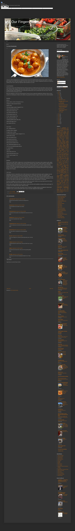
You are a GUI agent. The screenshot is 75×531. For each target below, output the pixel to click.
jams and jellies (62, 160)
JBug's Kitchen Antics (61, 445)
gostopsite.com (11, 205)
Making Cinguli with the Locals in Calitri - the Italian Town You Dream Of (65, 426)
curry (65, 144)
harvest (58, 157)
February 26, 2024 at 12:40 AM (21, 223)
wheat (64, 190)
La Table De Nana (61, 295)
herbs (60, 157)
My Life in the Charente (62, 401)
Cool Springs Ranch (61, 216)
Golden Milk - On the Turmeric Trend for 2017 (63, 101)
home (68, 157)
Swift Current (62, 182)
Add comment (9, 259)
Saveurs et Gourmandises (62, 227)
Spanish (62, 180)
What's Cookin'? (60, 446)
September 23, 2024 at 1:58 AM (17, 235)
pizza (57, 171)
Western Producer (60, 190)
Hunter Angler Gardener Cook (63, 250)
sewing (68, 177)
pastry (65, 169)
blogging (58, 131)
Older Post (51, 288)
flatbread (63, 150)
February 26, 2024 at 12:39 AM (19, 217)
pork (59, 171)
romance (66, 173)
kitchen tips (67, 161)
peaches (67, 169)
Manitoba (64, 164)
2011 (59, 120)
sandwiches (67, 174)
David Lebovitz (60, 253)
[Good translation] (3, 7)
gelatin (59, 155)
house (58, 158)
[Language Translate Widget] (62, 86)
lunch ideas (62, 163)
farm (68, 148)
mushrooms (67, 167)
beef (68, 129)
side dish (61, 178)
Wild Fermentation (60, 455)
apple (68, 127)
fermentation (67, 149)
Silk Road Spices (60, 459)
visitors (62, 189)
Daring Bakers (59, 145)
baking (62, 128)
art (60, 128)
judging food (60, 161)
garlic (57, 155)
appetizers (64, 127)
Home (7, 41)
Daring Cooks (66, 145)
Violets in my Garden (62, 188)
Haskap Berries (60, 211)
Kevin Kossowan (61, 348)
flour (65, 150)
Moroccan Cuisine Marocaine (63, 382)
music (57, 168)
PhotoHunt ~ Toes (65, 431)
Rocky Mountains (60, 173)
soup (65, 179)
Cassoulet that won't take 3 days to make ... (63, 110)
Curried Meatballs (61, 103)
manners (67, 164)
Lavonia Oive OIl (60, 456)
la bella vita (60, 245)
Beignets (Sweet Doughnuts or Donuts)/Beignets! (65, 384)
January (60, 98)
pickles (68, 170)
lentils (66, 162)
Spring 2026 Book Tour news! (62, 254)
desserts (61, 146)
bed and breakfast (64, 129)
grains (60, 156)
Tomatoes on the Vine (61, 364)
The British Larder (61, 419)
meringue (62, 165)
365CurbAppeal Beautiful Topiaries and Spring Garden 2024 (62, 312)
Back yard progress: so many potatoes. (65, 240)
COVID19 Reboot (60, 349)
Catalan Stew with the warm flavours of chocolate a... (63, 106)
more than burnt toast (61, 423)
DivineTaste (60, 344)
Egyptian (61, 148)
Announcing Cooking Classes (63, 104)
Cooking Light (62, 143)
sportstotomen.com (12, 211)
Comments (59, 83)
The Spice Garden (61, 303)
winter (66, 191)
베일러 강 (10, 248)
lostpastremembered (61, 279)
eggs (59, 148)
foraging (62, 152)
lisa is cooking (60, 264)
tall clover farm (60, 287)
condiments (59, 141)
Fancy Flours (60, 471)
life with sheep (60, 485)
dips (57, 147)
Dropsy (59, 509)
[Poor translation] (6, 7)
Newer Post (8, 288)
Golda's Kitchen (60, 475)
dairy (68, 144)
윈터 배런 (10, 254)
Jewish (58, 161)
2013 (59, 118)
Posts (58, 81)
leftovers (62, 162)
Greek (62, 156)
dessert (58, 146)
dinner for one (66, 146)
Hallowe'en (67, 156)
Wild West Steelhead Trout (62, 196)
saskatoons (61, 176)
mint (60, 166)
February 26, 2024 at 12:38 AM (19, 205)
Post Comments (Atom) (14, 290)
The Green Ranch (60, 198)
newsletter (60, 168)
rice (57, 173)
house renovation (61, 158)
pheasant (58, 170)
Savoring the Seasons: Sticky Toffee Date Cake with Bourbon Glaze (65, 367)
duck (68, 147)
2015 (59, 115)
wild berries (67, 190)
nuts (65, 168)
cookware (67, 143)
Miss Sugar (63, 166)
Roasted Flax (60, 202)
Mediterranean (59, 165)
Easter (57, 148)
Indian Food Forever (61, 470)
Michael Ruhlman (61, 339)
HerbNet (59, 461)
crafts (61, 144)
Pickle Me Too (60, 409)
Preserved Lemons (62, 108)
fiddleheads (58, 150)
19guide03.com (11, 217)
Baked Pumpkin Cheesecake (62, 420)
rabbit (59, 172)
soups (67, 179)
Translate (63, 87)
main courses (59, 164)
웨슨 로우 (10, 235)
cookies (67, 141)
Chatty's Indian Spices (61, 217)
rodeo (64, 173)
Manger (59, 291)
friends (68, 153)
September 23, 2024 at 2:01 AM (17, 254)
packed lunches (59, 169)
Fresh (59, 397)
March (60, 97)
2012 (59, 119)
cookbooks (63, 141)
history (63, 157)
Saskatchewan (59, 175)
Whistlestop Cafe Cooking (62, 430)
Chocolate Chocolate (61, 474)
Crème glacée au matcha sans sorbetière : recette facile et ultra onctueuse (65, 230)
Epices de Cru (60, 463)
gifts (61, 155)
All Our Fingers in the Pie (26, 22)
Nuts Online (59, 460)
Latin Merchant (60, 457)
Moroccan (62, 167)
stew (64, 181)
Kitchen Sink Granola (62, 99)
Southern (58, 180)
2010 (59, 122)
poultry (65, 171)
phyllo (65, 170)
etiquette (64, 148)
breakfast (64, 132)
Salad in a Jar (60, 372)
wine (64, 191)
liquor (68, 162)
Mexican (65, 165)
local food (58, 163)
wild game (61, 191)
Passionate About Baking (62, 449)
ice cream (64, 159)
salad (61, 174)
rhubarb (68, 172)
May (59, 94)
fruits (65, 154)
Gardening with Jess (61, 238)
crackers (58, 144)
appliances (58, 128)
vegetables (59, 187)
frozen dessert (59, 154)
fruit (62, 154)
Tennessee (59, 183)
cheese (67, 137)
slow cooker (65, 178)
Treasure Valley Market (61, 197)
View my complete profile (61, 77)
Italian (58, 160)
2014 (59, 116)
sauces (65, 176)
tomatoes (58, 184)
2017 (59, 93)
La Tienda (59, 468)
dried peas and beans (62, 147)
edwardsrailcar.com (12, 229)
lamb (60, 162)
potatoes (62, 171)
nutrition (63, 168)
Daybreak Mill (60, 215)
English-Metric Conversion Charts (63, 469)
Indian (68, 159)
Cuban (63, 144)
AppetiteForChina (61, 360)
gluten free (63, 155)
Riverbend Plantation (61, 203)
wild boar (58, 191)
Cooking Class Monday (61, 142)
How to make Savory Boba (62, 235)
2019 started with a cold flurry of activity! (65, 487)
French (65, 153)
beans (68, 128)
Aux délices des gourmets (62, 323)
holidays (65, 157)
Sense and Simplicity (61, 438)
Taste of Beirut (60, 319)
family (66, 148)
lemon (64, 162)
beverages (61, 130)
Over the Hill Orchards (61, 208)
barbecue (65, 128)
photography (62, 170)
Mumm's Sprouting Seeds (62, 210)
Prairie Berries (60, 205)
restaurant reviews (63, 172)
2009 (59, 123)
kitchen (64, 161)
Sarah (64, 55)
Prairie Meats (60, 204)
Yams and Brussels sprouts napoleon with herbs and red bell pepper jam (63, 379)
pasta (62, 169)
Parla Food (60, 335)
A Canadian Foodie (61, 310)
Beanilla (59, 462)
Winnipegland (60, 508)
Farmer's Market (60, 149)
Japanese (67, 160)
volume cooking (66, 189)
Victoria (58, 188)
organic (68, 168)
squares (62, 181)
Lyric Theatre (67, 163)
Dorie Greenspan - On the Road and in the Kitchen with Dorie (63, 414)
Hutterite (61, 159)
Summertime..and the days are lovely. (65, 297)
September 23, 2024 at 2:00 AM (17, 248)
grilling (64, 156)
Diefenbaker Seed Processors (62, 214)
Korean (58, 162)
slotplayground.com (12, 223)
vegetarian (66, 187)
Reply (10, 201)
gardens (67, 154)
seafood (61, 177)
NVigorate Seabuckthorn (61, 209)
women (68, 191)
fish (60, 150)
